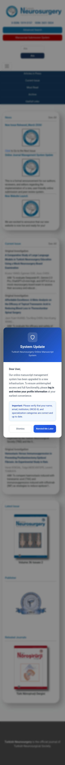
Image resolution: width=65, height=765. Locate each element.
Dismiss (20, 428)
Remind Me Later (44, 428)
